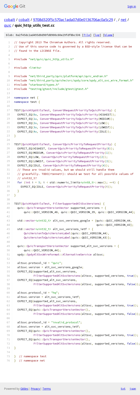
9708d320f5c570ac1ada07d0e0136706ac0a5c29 (73, 19)
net (123, 19)
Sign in (131, 6)
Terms (46, 389)
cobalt (9, 19)
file (87, 35)
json (133, 388)
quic (7, 25)
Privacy (35, 389)
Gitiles (24, 389)
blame (108, 35)
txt (123, 388)
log (97, 35)
